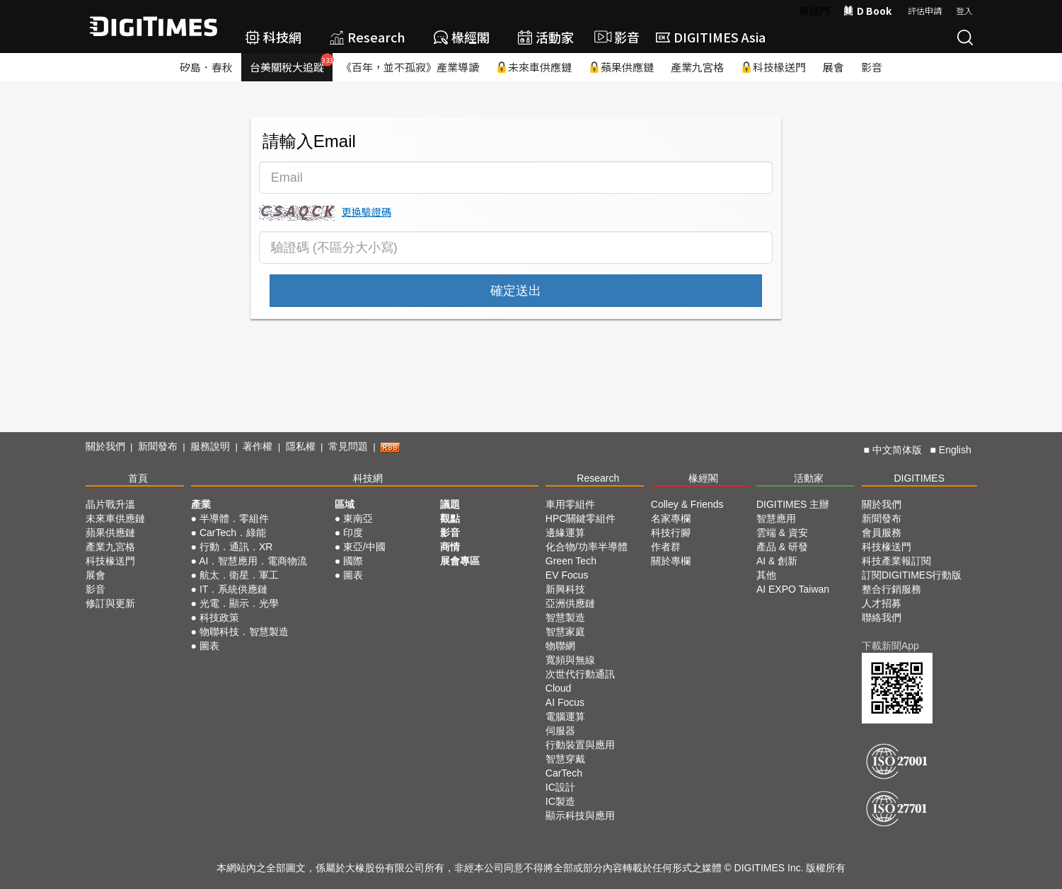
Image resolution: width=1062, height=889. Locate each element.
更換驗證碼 (366, 211)
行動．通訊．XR (236, 546)
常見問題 (348, 446)
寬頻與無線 (570, 660)
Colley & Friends (687, 504)
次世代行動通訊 (580, 674)
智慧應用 (776, 518)
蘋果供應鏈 (621, 66)
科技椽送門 (773, 66)
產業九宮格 (697, 66)
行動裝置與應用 (580, 744)
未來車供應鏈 (534, 66)
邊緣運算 (565, 532)
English (955, 449)
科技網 (273, 37)
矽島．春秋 (206, 66)
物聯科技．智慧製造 (244, 631)
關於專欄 (671, 560)
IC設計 (560, 787)
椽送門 (814, 11)
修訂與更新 (110, 603)
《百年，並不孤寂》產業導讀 (410, 66)
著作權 (257, 446)
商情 (450, 546)
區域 (344, 504)
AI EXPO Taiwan (792, 589)
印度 (353, 532)
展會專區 (460, 560)
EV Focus (567, 575)
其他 (766, 575)
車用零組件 (570, 504)
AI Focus (565, 702)
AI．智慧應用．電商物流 (253, 560)
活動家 (546, 37)
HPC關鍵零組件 (581, 518)
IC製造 (560, 801)
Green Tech (571, 560)
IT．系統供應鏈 (233, 589)
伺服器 (560, 730)
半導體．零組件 (234, 518)
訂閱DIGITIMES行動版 (912, 575)
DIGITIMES (919, 478)
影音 (615, 37)
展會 (833, 66)
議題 (450, 504)
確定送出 (515, 291)
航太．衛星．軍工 (239, 575)
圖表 (209, 645)
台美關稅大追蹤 (291, 63)
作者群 (666, 546)
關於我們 (105, 446)
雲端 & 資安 (782, 532)
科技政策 (219, 617)
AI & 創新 (776, 560)
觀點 (450, 518)
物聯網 (560, 645)
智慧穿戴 (565, 759)
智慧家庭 (565, 631)
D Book (867, 11)
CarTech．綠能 (233, 532)
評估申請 (925, 10)
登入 (964, 10)
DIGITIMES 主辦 (792, 504)
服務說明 (210, 446)
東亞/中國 (364, 546)
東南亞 (358, 518)
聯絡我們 (881, 617)
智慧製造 (565, 617)
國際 (353, 560)
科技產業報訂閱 (896, 560)
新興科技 (565, 589)
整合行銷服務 (891, 589)
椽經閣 (462, 37)
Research (367, 37)
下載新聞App (890, 645)
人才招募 (881, 603)
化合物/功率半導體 (587, 546)
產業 (201, 504)
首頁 (138, 478)
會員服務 (881, 532)
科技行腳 (671, 532)
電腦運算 (565, 716)
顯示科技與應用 (580, 815)
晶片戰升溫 (110, 504)
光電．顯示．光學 (239, 603)
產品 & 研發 (782, 546)
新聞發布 (158, 446)
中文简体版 (897, 449)
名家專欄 (671, 518)
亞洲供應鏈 (570, 603)
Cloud (559, 688)
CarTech (564, 773)
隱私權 (301, 446)
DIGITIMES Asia (711, 37)
